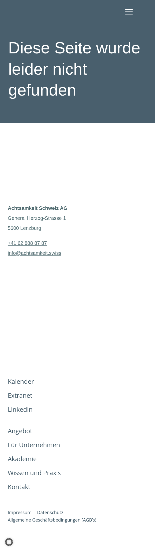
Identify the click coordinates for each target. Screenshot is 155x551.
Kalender (21, 381)
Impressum (20, 513)
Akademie (22, 458)
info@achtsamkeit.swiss (34, 253)
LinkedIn (20, 409)
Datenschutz (50, 513)
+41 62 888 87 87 (27, 243)
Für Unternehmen (34, 444)
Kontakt (19, 486)
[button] (9, 542)
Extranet (20, 395)
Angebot (20, 430)
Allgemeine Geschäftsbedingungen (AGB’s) (52, 520)
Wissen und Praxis (34, 472)
